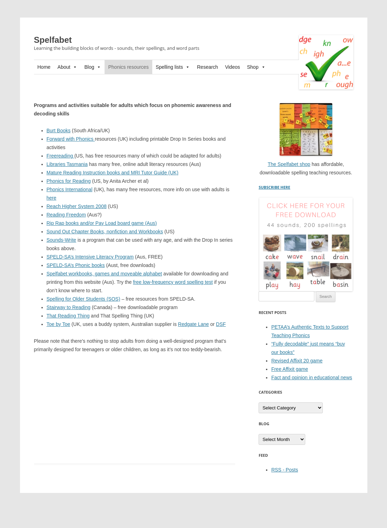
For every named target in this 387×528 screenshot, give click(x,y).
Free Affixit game (289, 369)
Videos (232, 67)
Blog (92, 67)
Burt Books (59, 130)
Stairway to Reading (69, 307)
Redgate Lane (193, 324)
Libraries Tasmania (67, 164)
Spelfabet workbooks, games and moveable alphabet (104, 273)
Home (44, 67)
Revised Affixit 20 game (296, 360)
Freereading (60, 156)
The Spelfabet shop (289, 164)
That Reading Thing (68, 316)
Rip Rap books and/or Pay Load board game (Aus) (102, 223)
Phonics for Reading (69, 181)
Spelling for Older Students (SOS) (83, 299)
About (68, 67)
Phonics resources (128, 67)
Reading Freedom (66, 215)
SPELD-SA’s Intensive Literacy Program (90, 257)
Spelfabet (53, 40)
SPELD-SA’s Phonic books (76, 265)
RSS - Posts (284, 470)
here (51, 198)
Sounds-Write (61, 240)
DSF (221, 324)
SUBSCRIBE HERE (274, 187)
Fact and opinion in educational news (311, 377)
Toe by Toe (58, 324)
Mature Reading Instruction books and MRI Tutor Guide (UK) (113, 172)
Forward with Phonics (71, 139)
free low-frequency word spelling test (173, 282)
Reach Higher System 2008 (77, 206)
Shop (256, 67)
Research (207, 67)
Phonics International (70, 189)
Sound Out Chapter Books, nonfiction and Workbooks (105, 231)
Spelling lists (173, 67)
